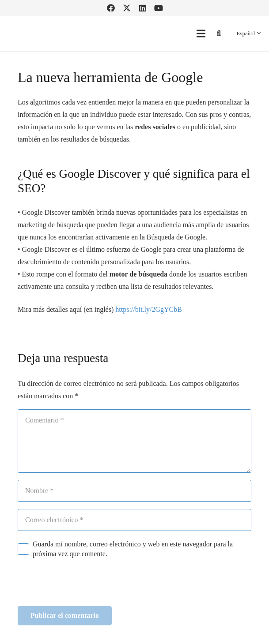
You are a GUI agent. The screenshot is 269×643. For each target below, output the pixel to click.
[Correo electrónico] (134, 520)
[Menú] (201, 33)
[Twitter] (127, 8)
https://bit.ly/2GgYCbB (148, 309)
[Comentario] (134, 441)
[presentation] (85, 585)
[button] (219, 34)
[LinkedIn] (143, 8)
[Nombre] (134, 491)
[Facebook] (111, 8)
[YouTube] (159, 8)
